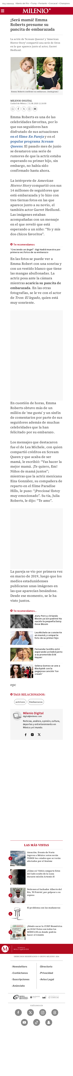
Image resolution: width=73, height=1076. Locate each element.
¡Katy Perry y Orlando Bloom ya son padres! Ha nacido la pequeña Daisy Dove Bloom (48, 620)
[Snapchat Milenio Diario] (48, 1022)
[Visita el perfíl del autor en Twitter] (39, 735)
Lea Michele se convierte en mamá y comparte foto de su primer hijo (48, 635)
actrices (20, 702)
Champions (64, 3)
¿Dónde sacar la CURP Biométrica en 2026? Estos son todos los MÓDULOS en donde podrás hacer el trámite (44, 931)
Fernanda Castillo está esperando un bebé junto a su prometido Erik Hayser (49, 653)
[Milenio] (37, 11)
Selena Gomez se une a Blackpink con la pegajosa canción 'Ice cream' (47, 670)
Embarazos (36, 702)
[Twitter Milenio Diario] (30, 1012)
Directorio (46, 966)
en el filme (27, 136)
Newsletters (20, 966)
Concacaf (53, 3)
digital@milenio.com (32, 716)
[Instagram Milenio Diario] (42, 1012)
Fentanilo (43, 3)
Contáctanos (20, 973)
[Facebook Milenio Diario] (18, 1012)
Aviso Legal (47, 979)
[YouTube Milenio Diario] (24, 1022)
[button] (2, 12)
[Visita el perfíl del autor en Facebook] (25, 735)
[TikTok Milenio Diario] (36, 1022)
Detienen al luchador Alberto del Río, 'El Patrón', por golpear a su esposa (44, 892)
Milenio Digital (21, 100)
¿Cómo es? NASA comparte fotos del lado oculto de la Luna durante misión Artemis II (43, 873)
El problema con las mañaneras (44, 907)
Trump (34, 3)
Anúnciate (19, 985)
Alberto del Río (22, 3)
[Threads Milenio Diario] (54, 1012)
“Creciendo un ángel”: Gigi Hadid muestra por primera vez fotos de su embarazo (35, 251)
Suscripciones (21, 979)
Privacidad (46, 973)
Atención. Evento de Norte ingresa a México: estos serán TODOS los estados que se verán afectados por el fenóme (44, 857)
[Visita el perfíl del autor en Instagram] (32, 735)
